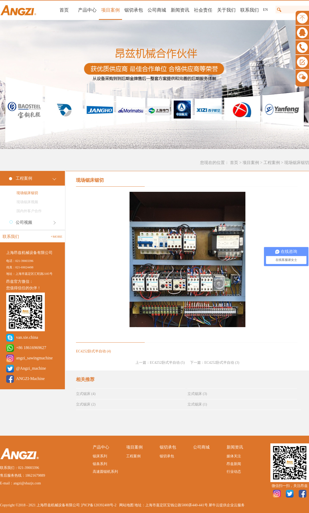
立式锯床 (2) (86, 404)
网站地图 (125, 505)
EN (265, 10)
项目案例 (251, 162)
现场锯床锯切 (296, 162)
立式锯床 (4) (86, 394)
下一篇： (214, 363)
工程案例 (271, 162)
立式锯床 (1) (197, 404)
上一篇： (160, 363)
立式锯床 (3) (197, 394)
